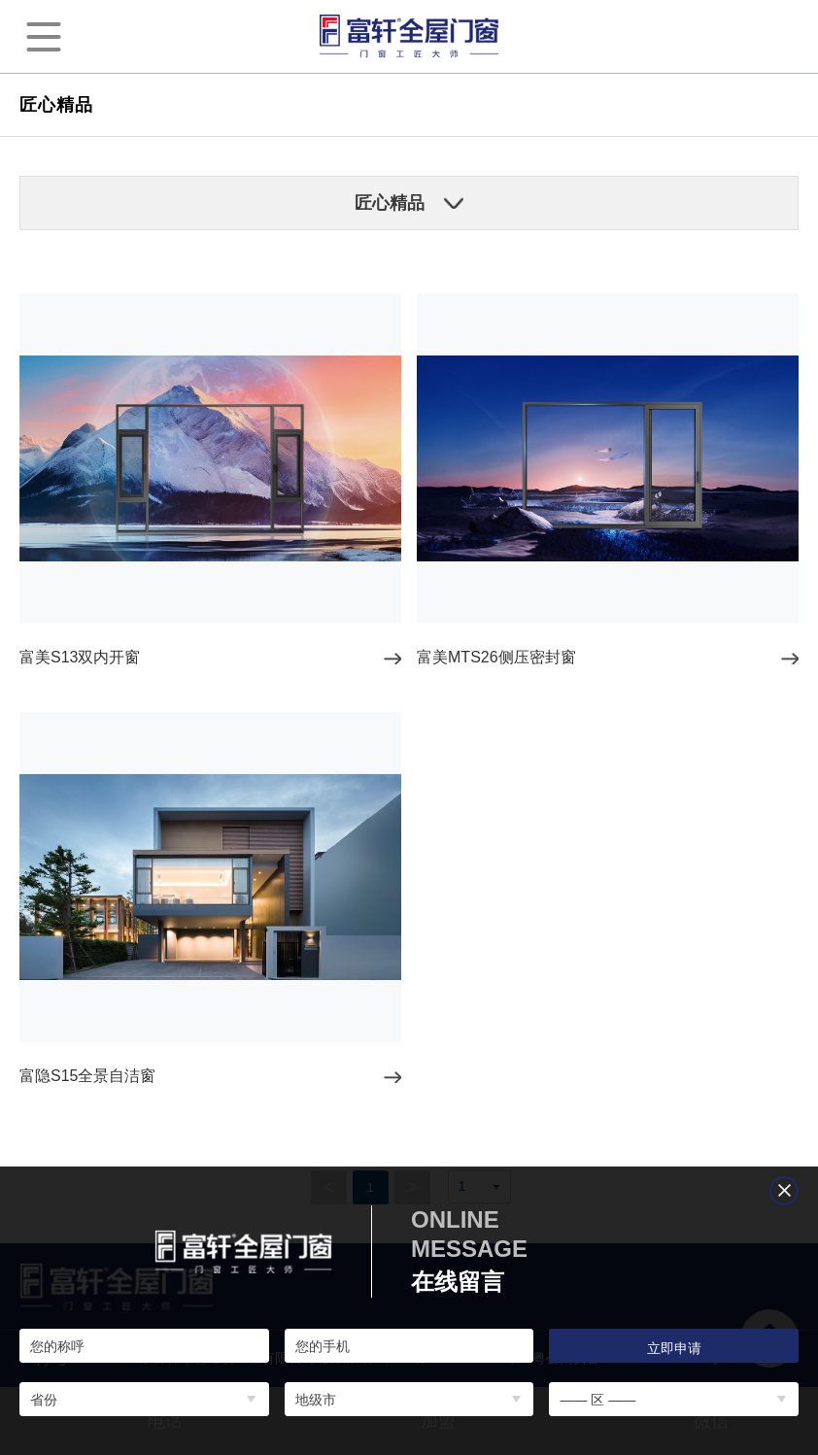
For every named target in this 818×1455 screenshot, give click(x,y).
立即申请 (674, 1348)
